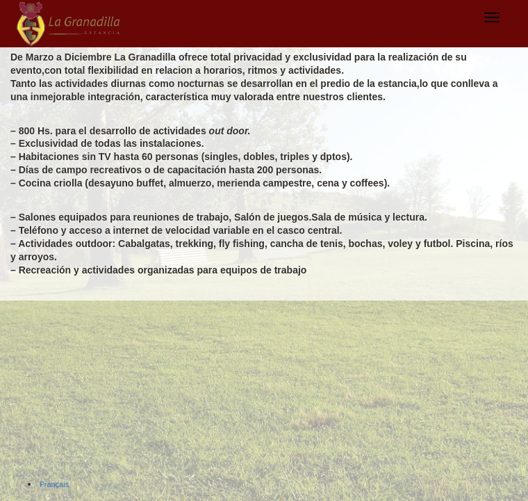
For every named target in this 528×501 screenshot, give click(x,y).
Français (54, 484)
